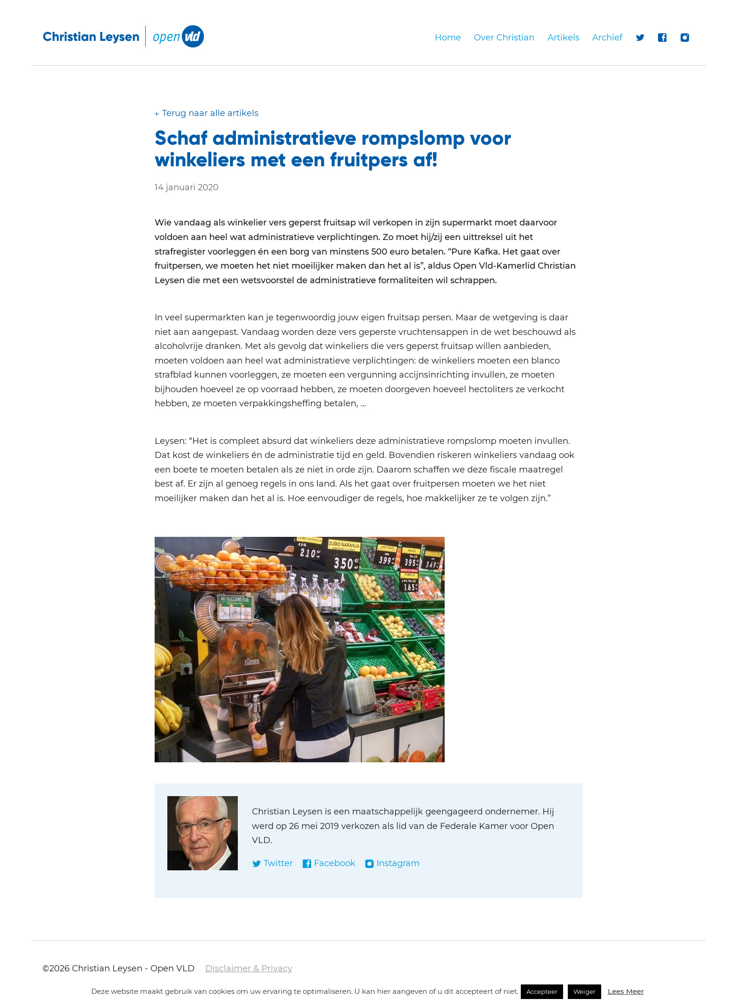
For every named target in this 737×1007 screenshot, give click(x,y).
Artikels (564, 37)
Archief (607, 37)
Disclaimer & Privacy (248, 968)
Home (448, 37)
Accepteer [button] (541, 991)
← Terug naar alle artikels (207, 113)
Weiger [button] (584, 991)
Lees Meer (626, 991)
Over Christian (504, 37)
